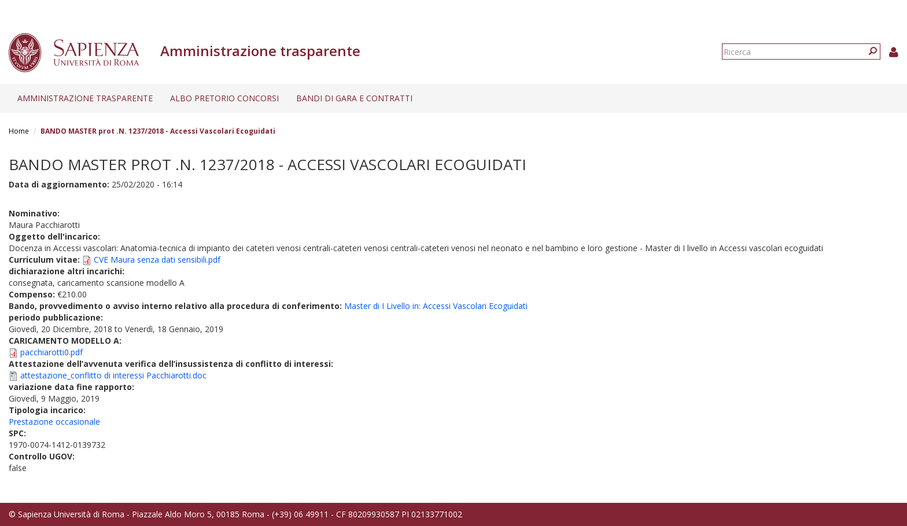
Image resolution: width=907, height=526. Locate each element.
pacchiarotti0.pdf (51, 352)
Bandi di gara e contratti (354, 98)
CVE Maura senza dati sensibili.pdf (157, 259)
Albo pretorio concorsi (224, 98)
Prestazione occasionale (54, 421)
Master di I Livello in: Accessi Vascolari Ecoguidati (436, 305)
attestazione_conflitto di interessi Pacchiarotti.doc (113, 375)
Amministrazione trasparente (85, 98)
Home (19, 131)
